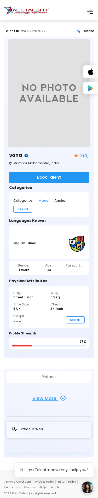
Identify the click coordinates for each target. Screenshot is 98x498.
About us (30, 487)
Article (54, 487)
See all (23, 209)
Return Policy (67, 482)
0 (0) (81, 155)
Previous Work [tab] (27, 429)
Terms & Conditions (17, 482)
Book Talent (49, 177)
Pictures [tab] (49, 376)
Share (89, 31)
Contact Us (12, 487)
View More (49, 398)
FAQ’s (43, 487)
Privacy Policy (44, 482)
